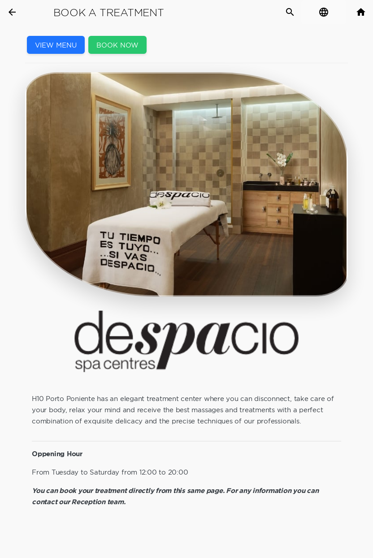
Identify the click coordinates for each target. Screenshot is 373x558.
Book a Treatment (108, 12)
